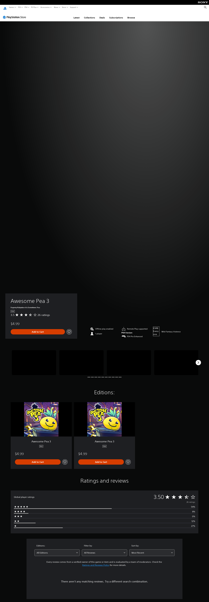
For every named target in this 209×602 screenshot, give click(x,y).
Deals (102, 15)
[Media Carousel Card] (34, 360)
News (56, 7)
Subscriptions (116, 15)
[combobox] (57, 550)
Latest (76, 15)
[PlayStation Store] (15, 14)
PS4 (26, 7)
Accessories (45, 7)
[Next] (198, 360)
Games (11, 7)
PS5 (19, 7)
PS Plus (34, 7)
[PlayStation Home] (5, 7)
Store (64, 7)
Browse (131, 15)
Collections (89, 15)
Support (73, 7)
